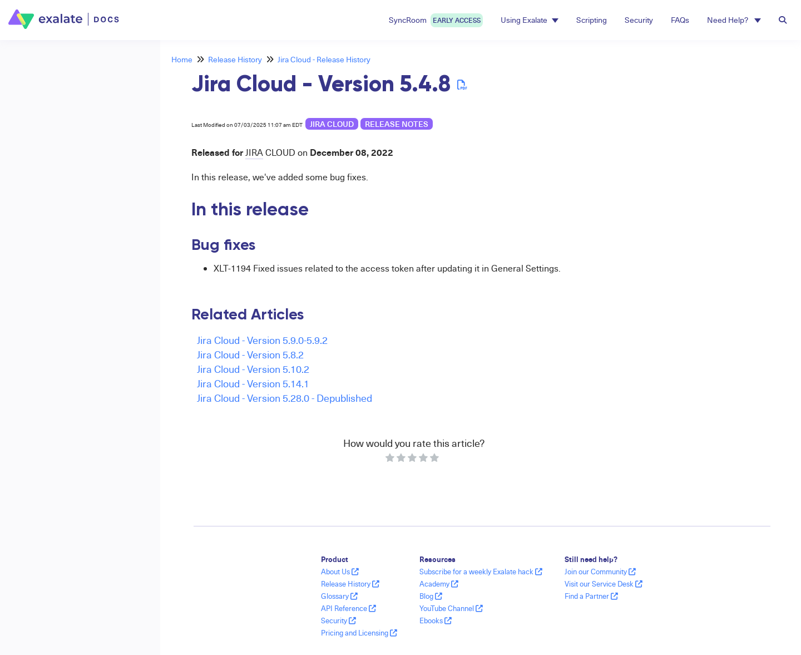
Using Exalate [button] (529, 19)
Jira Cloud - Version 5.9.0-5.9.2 (262, 340)
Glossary (339, 596)
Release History (235, 59)
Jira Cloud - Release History (324, 59)
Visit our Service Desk (603, 584)
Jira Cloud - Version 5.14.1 (253, 383)
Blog (430, 596)
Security (639, 19)
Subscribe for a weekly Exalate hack (480, 572)
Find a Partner (591, 596)
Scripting (591, 19)
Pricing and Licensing (359, 633)
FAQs (680, 19)
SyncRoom (436, 20)
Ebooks (435, 620)
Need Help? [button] (734, 19)
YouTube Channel (451, 608)
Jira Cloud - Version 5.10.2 (253, 369)
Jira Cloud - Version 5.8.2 (250, 354)
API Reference (348, 608)
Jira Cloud (332, 124)
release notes (396, 124)
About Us (340, 572)
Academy (438, 584)
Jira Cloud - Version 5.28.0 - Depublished (284, 398)
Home (181, 59)
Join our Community (600, 572)
